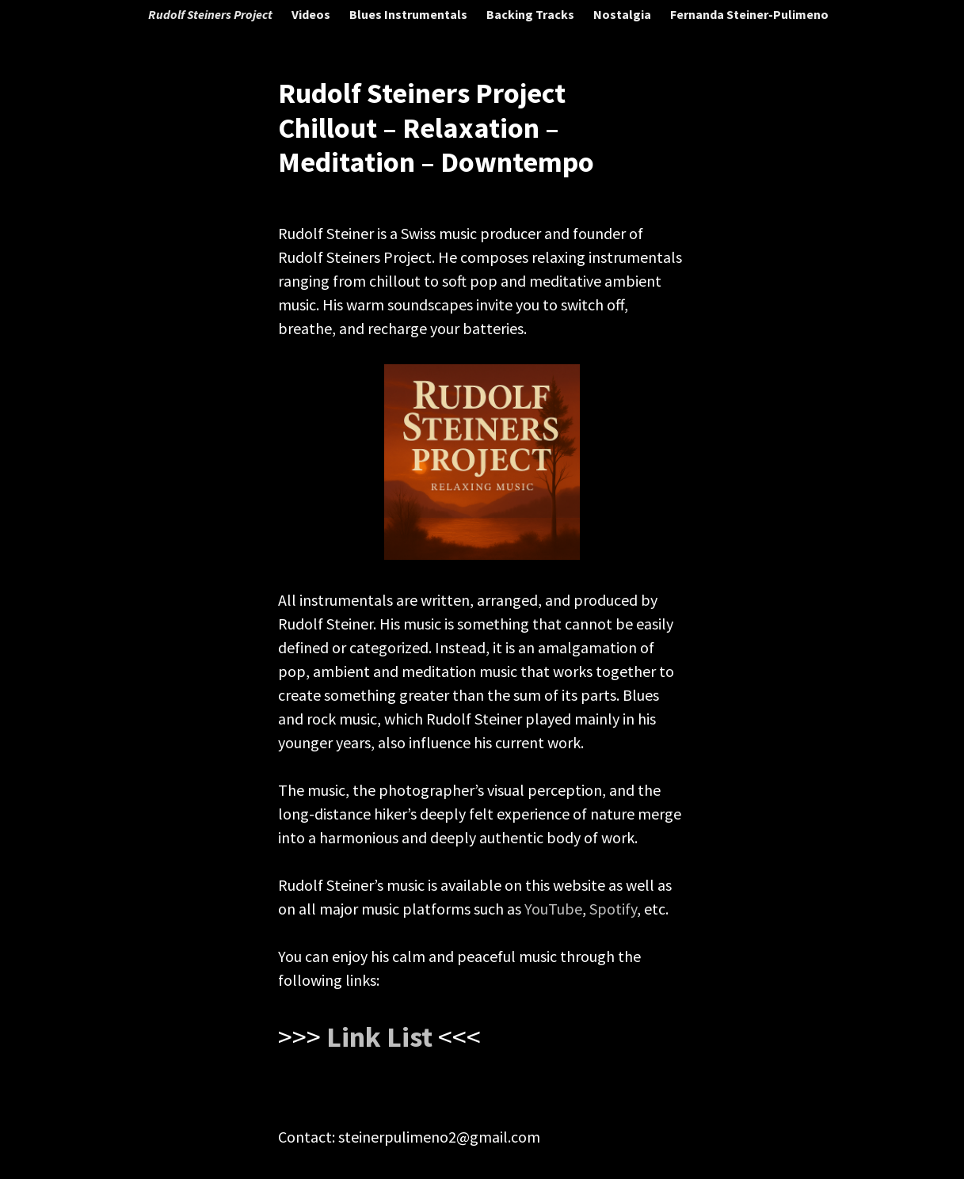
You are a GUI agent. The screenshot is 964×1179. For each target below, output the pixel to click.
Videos (310, 14)
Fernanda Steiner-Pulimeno (749, 14)
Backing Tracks (530, 14)
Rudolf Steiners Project (210, 14)
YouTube (553, 908)
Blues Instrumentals (408, 14)
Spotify (613, 908)
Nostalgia (622, 14)
